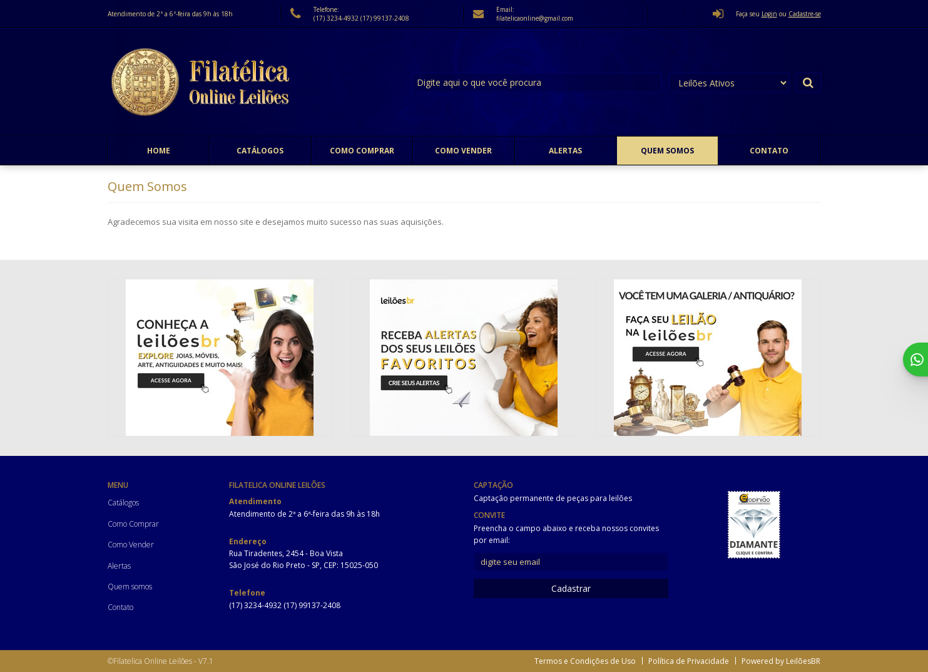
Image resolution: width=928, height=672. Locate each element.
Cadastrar (571, 588)
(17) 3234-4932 (337, 18)
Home (158, 150)
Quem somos (667, 150)
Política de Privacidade (688, 661)
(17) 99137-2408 (384, 18)
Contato (769, 150)
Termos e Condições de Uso (585, 661)
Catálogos (260, 150)
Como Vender (463, 150)
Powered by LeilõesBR (781, 661)
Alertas (565, 150)
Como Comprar (362, 150)
